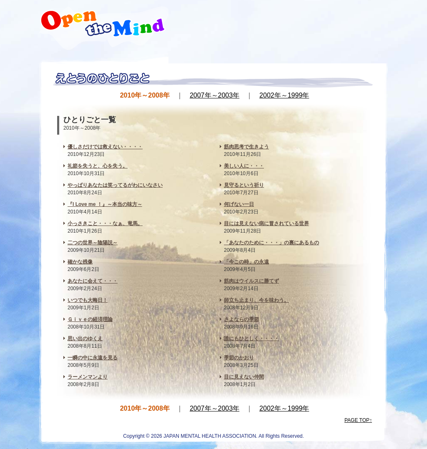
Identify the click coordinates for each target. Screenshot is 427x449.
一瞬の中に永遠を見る (93, 358)
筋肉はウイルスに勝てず (251, 281)
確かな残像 (80, 262)
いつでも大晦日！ (88, 300)
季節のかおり (239, 358)
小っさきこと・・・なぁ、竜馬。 (105, 223)
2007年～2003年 (214, 95)
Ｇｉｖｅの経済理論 (90, 319)
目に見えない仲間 (244, 377)
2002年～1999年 (284, 95)
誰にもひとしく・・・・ (251, 338)
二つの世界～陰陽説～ (93, 243)
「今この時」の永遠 (246, 262)
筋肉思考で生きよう (246, 147)
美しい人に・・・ (244, 166)
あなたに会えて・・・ (93, 281)
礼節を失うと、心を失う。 (98, 166)
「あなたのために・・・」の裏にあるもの (271, 243)
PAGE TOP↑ (358, 420)
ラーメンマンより (88, 377)
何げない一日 (239, 204)
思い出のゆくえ (85, 338)
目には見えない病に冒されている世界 (266, 223)
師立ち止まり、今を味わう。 (256, 300)
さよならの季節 (241, 319)
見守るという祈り (244, 185)
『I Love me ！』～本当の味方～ (105, 204)
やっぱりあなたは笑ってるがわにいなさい (115, 185)
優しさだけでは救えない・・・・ (105, 147)
